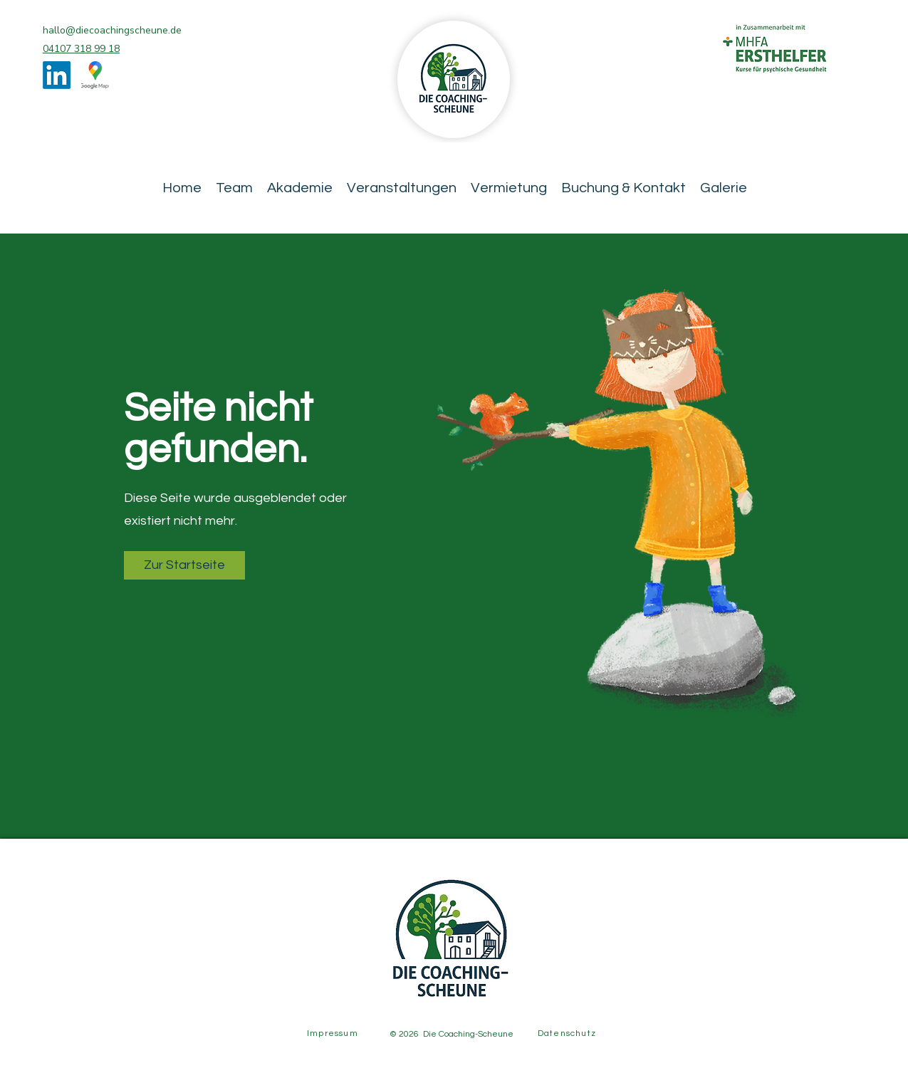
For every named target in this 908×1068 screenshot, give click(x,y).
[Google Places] (95, 75)
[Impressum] (334, 1033)
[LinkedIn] (57, 75)
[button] (184, 565)
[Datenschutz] (568, 1033)
